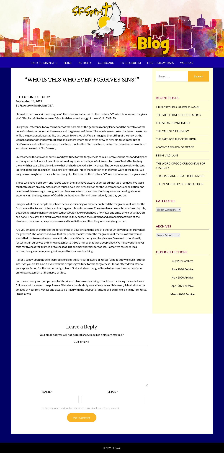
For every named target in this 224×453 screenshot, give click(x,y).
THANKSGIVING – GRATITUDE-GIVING (180, 176)
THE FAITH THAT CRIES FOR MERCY (178, 115)
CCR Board (106, 62)
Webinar (186, 62)
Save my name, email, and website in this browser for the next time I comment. (82, 408)
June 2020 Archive (183, 269)
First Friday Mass (160, 62)
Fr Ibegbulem (130, 62)
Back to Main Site (44, 62)
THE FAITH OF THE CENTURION (176, 139)
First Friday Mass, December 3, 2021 (178, 106)
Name (47, 391)
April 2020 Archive (182, 285)
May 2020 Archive (183, 277)
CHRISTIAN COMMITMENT (173, 123)
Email (112, 391)
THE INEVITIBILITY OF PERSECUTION (179, 184)
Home (68, 62)
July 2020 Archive (182, 260)
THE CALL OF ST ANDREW (172, 131)
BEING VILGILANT (167, 155)
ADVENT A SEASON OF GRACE (175, 147)
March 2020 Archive (182, 294)
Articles (85, 62)
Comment (82, 341)
